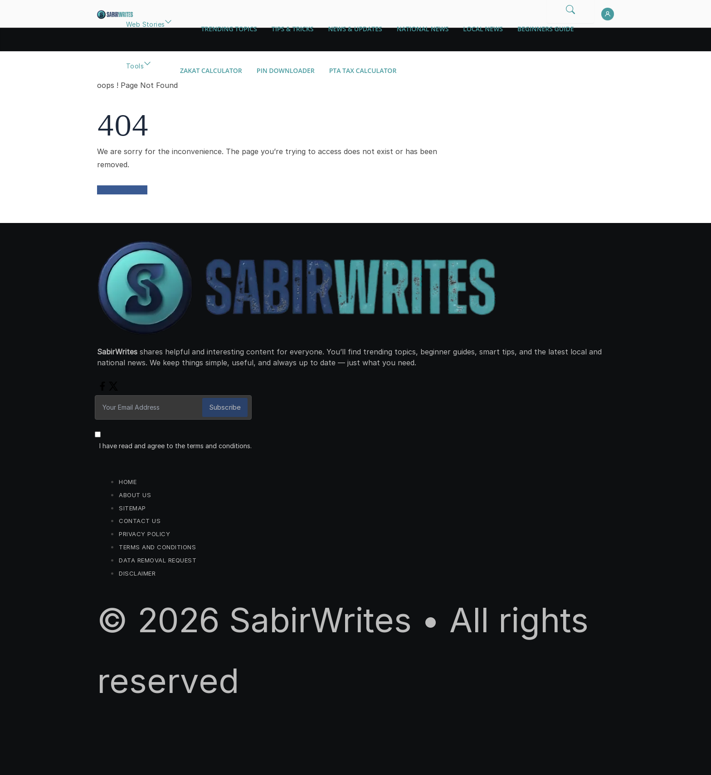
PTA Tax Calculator (363, 70)
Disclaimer (137, 573)
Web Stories (145, 24)
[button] (168, 34)
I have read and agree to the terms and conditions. (175, 446)
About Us (135, 495)
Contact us (140, 520)
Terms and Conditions (157, 547)
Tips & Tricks (293, 28)
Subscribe (225, 407)
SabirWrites (320, 620)
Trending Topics (229, 28)
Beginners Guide (545, 28)
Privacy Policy (144, 534)
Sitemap (132, 508)
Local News (483, 28)
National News (423, 28)
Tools (135, 66)
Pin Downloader (286, 70)
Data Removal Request (157, 560)
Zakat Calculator (211, 70)
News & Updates (355, 28)
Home (127, 481)
